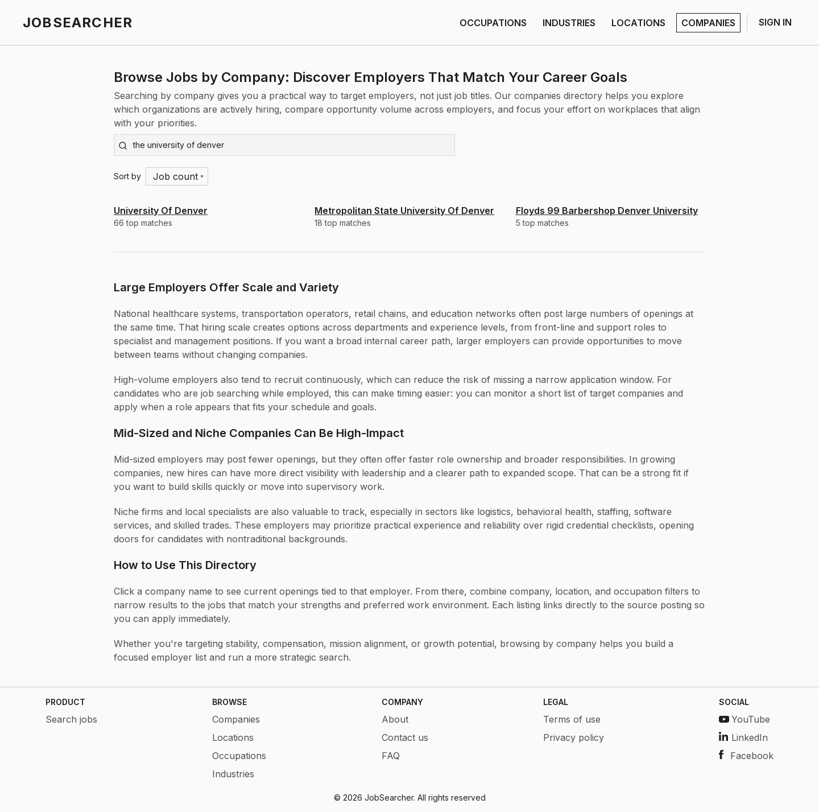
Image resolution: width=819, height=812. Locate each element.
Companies (236, 719)
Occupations (239, 755)
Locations (233, 737)
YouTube (744, 719)
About (395, 719)
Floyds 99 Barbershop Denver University (607, 210)
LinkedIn (743, 737)
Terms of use (572, 719)
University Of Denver (161, 210)
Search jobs (71, 719)
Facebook (746, 755)
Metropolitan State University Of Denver (404, 210)
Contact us (405, 737)
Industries (233, 774)
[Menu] (177, 176)
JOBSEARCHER (78, 22)
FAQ (391, 755)
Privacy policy (573, 737)
